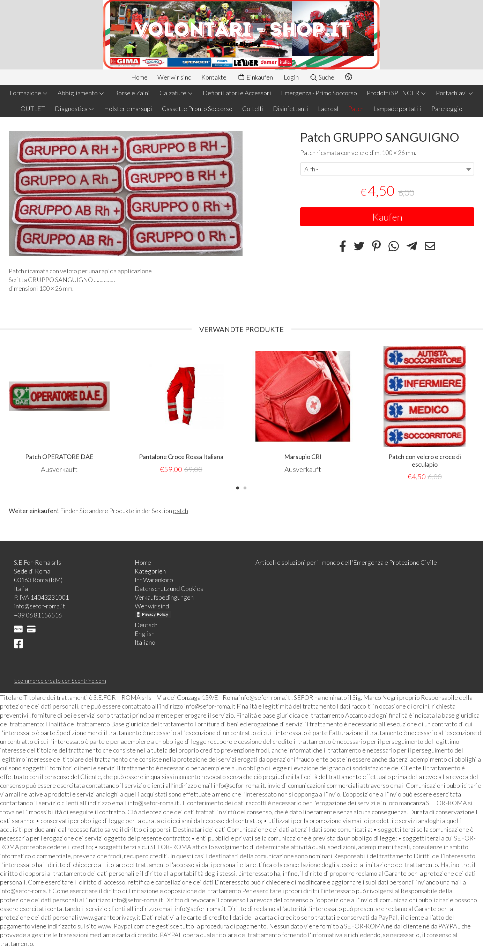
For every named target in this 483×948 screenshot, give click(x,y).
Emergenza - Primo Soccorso (319, 93)
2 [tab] (245, 486)
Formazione (29, 93)
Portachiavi (455, 93)
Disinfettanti (290, 108)
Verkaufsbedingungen (164, 597)
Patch (356, 108)
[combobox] (387, 169)
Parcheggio (446, 108)
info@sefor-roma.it (39, 605)
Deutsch (146, 624)
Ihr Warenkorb (154, 579)
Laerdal (328, 108)
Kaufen (387, 217)
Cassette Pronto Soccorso (197, 108)
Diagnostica (74, 108)
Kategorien (150, 571)
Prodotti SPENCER (396, 93)
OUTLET (33, 108)
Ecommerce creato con (60, 680)
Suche (322, 77)
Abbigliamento (81, 93)
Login (291, 77)
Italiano (145, 642)
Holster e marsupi (128, 108)
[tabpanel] (59, 410)
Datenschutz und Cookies (169, 588)
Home (139, 77)
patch (180, 510)
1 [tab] (237, 486)
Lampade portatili (397, 108)
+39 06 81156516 (38, 615)
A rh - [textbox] (311, 169)
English (145, 633)
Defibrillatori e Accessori (237, 93)
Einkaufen (255, 77)
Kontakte (213, 77)
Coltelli (252, 108)
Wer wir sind (174, 77)
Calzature (176, 93)
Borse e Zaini (132, 93)
